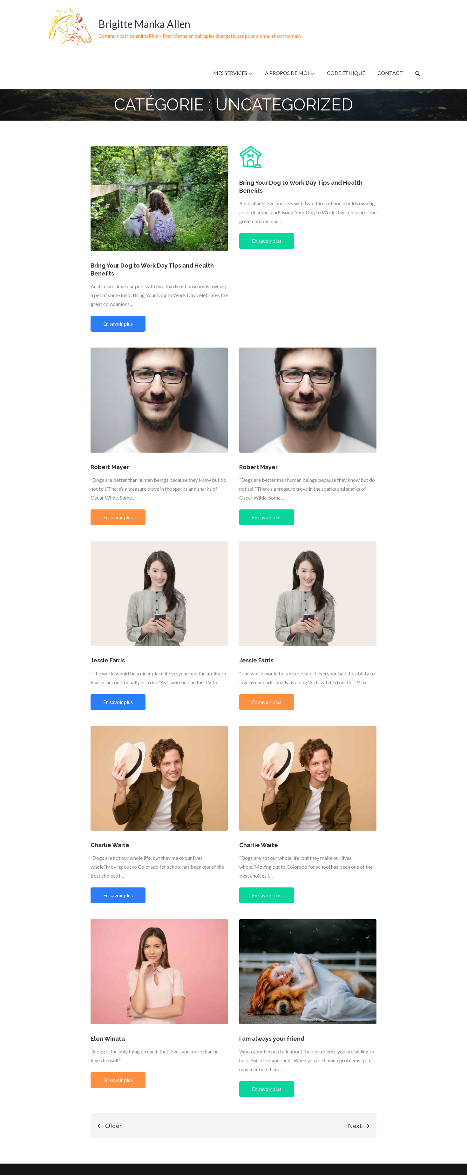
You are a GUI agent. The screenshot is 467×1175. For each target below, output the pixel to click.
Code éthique (346, 73)
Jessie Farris (108, 660)
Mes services (233, 73)
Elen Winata (108, 1038)
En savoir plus (118, 324)
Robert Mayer (110, 467)
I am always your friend (271, 1038)
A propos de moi (290, 73)
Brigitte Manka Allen (144, 24)
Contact (390, 73)
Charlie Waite (110, 845)
